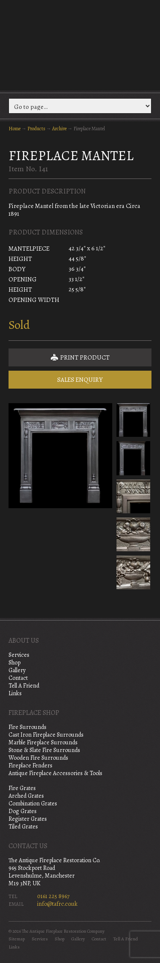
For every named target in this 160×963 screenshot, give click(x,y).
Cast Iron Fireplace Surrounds (46, 735)
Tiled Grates (23, 827)
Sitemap (17, 939)
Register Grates (28, 819)
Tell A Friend (24, 686)
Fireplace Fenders (30, 765)
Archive (59, 128)
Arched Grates (26, 796)
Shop (14, 663)
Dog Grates (23, 811)
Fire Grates (22, 788)
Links (15, 693)
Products (36, 128)
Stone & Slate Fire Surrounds (44, 750)
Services (19, 655)
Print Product (80, 357)
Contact (18, 678)
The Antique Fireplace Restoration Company (80, 44)
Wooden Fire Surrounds (38, 758)
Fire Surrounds (28, 727)
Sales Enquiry (80, 379)
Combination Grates (33, 803)
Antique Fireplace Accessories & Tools (55, 773)
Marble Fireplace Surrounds (43, 742)
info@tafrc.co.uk (57, 904)
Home (14, 128)
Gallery (17, 670)
